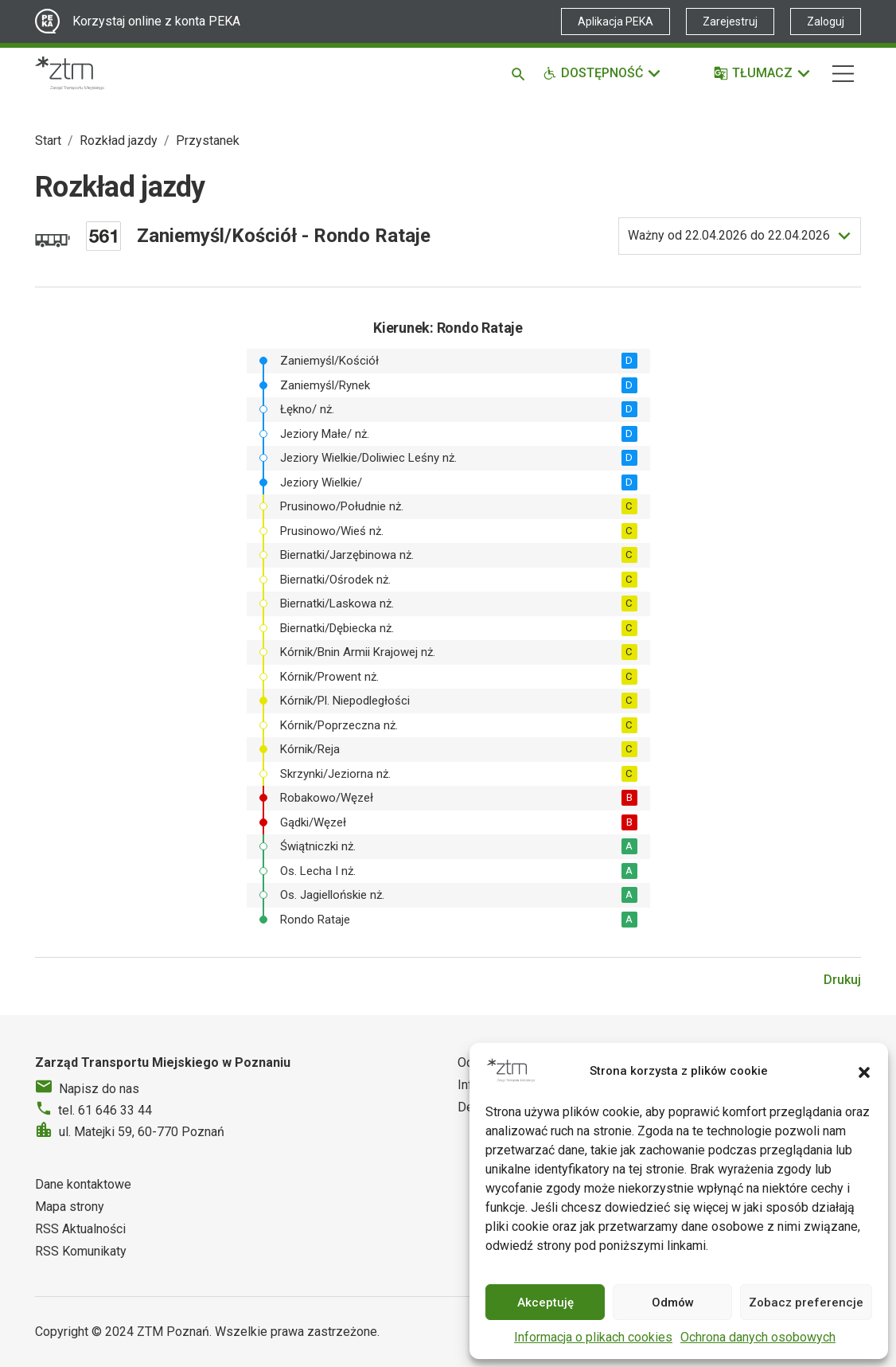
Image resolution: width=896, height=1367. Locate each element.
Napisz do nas (99, 1088)
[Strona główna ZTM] (69, 73)
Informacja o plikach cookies (593, 1337)
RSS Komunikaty (81, 1251)
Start (48, 140)
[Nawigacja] (843, 74)
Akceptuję (545, 1302)
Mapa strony (69, 1206)
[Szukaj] (520, 73)
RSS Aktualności (80, 1228)
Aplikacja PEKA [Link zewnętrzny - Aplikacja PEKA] (615, 21)
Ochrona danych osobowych (758, 1337)
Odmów (673, 1302)
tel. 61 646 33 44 (105, 1110)
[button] (864, 1071)
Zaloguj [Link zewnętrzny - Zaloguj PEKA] (825, 21)
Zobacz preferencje (806, 1302)
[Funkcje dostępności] (602, 73)
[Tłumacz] (763, 73)
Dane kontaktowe (83, 1184)
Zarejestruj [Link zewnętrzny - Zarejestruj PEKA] (730, 21)
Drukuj (842, 979)
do (729, 235)
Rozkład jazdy (119, 140)
